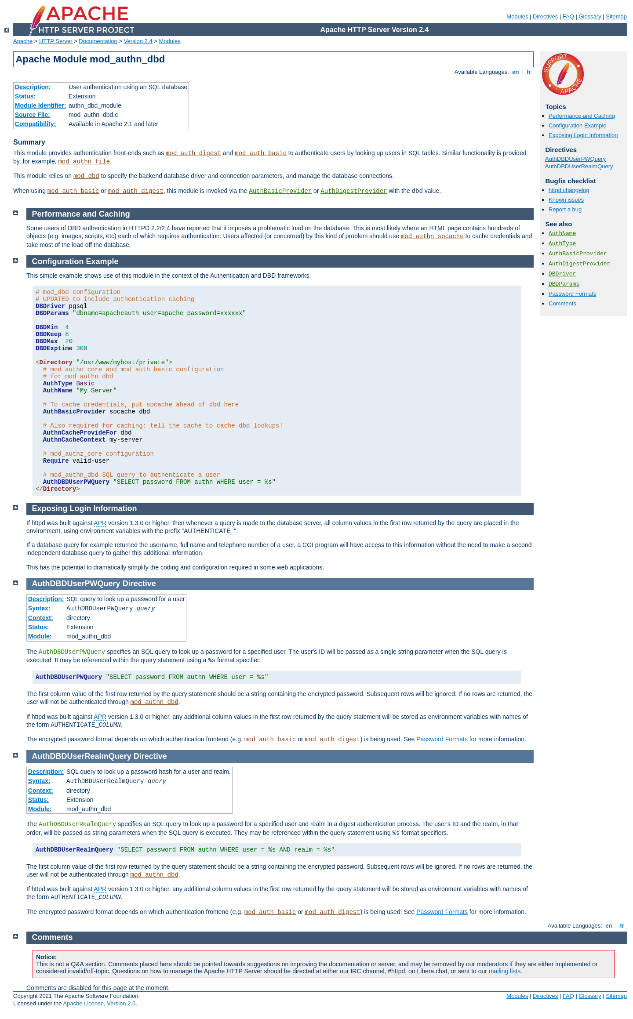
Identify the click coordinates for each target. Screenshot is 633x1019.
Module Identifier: (40, 105)
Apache (23, 41)
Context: (40, 617)
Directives (545, 16)
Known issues (566, 199)
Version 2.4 (138, 41)
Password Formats (572, 293)
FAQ (568, 16)
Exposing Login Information (583, 135)
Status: (25, 96)
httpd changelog (569, 190)
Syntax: (39, 608)
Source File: (32, 114)
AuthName (562, 233)
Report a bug (565, 209)
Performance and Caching (582, 115)
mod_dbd (86, 176)
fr (529, 72)
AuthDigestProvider (353, 191)
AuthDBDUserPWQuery (575, 159)
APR (100, 522)
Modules (517, 16)
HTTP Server (56, 41)
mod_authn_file (84, 161)
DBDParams (564, 284)
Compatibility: (35, 123)
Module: (40, 636)
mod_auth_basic (261, 153)
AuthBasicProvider (280, 191)
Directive (139, 583)
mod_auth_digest (193, 153)
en (515, 72)
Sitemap (616, 16)
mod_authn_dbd (154, 702)
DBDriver (562, 274)
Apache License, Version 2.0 (99, 1003)
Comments (562, 303)
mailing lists (504, 971)
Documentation (98, 41)
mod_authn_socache (432, 236)
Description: (33, 87)
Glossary (589, 16)
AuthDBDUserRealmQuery (579, 166)
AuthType (562, 243)
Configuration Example (578, 125)
